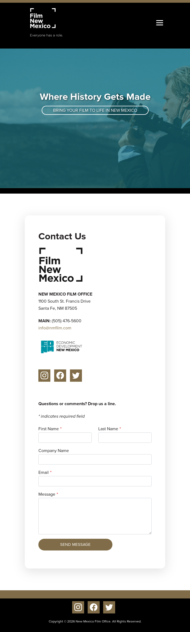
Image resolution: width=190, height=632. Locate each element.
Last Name (108, 429)
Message (46, 494)
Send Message (75, 544)
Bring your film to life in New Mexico (95, 110)
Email (43, 472)
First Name (48, 429)
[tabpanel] (95, 118)
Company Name (53, 450)
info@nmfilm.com (54, 328)
